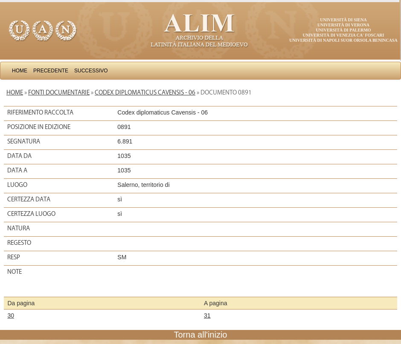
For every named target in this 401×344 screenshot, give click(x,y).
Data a (17, 170)
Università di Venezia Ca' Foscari (343, 35)
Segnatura (23, 141)
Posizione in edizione (38, 127)
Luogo (17, 185)
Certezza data (28, 199)
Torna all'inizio (200, 334)
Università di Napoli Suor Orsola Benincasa (343, 40)
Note (14, 272)
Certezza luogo (31, 214)
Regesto (19, 243)
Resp (13, 257)
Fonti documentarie (59, 92)
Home (19, 71)
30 (10, 315)
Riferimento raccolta (40, 112)
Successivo (91, 71)
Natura (18, 228)
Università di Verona (343, 25)
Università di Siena (343, 19)
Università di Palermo (343, 30)
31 (207, 315)
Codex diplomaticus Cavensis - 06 (145, 92)
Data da (19, 156)
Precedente (50, 71)
